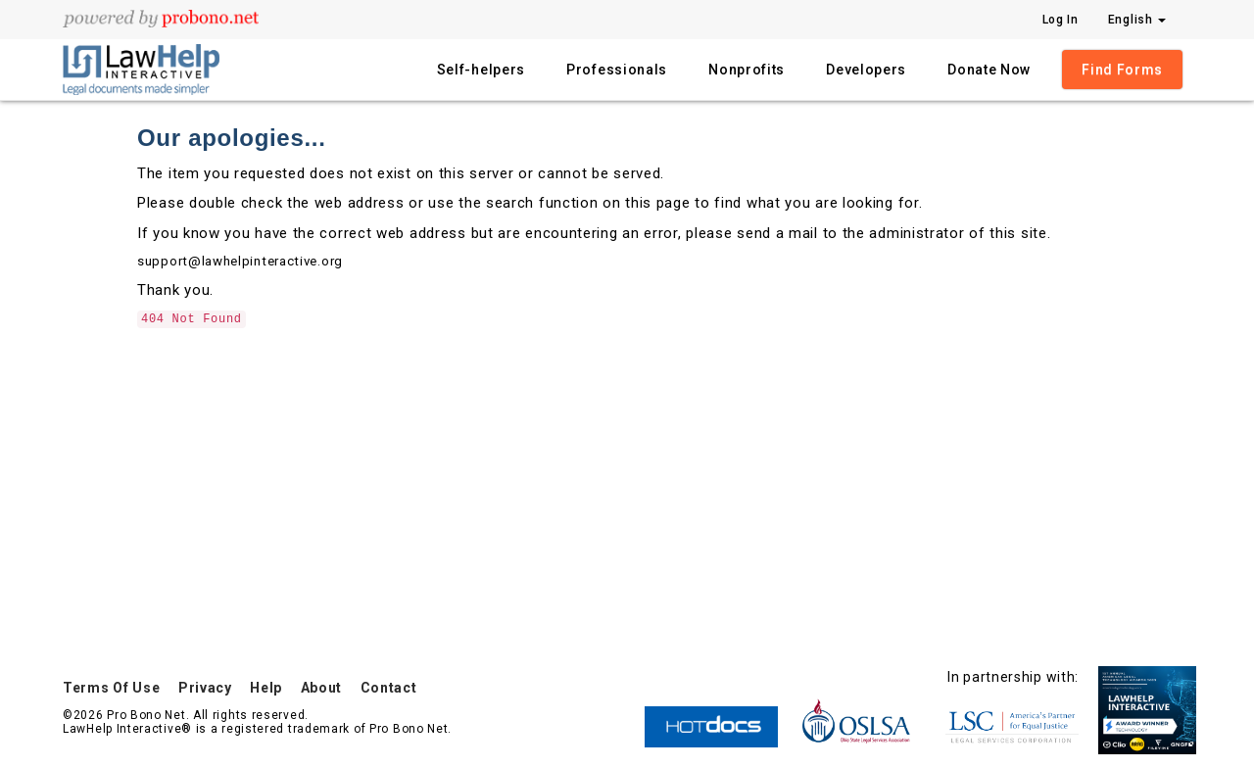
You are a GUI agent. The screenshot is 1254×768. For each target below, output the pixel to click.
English (1137, 19)
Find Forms (1122, 69)
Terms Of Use (111, 688)
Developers (866, 69)
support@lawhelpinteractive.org (240, 261)
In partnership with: (1013, 677)
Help (266, 688)
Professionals (616, 69)
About (322, 688)
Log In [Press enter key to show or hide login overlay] (1060, 19)
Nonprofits (746, 69)
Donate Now (989, 69)
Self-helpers (481, 69)
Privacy (205, 688)
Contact (389, 688)
